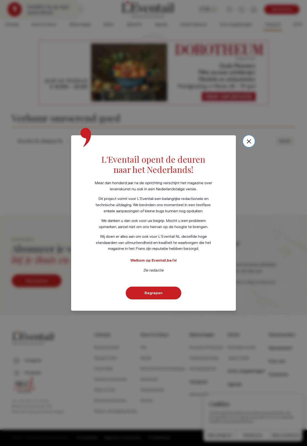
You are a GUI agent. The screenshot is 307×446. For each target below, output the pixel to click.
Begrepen (153, 293)
